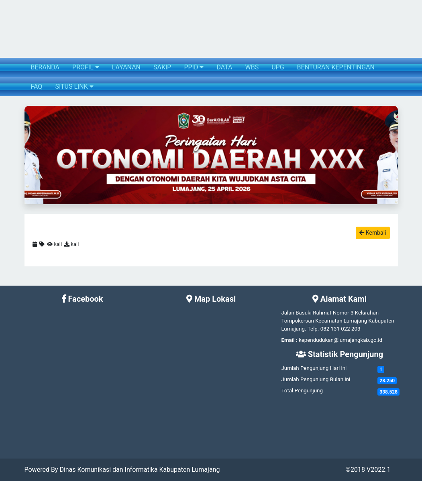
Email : (289, 340)
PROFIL (85, 67)
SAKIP (162, 67)
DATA (224, 67)
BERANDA (45, 67)
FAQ (37, 86)
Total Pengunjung (301, 391)
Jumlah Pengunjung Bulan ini (315, 379)
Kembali (372, 232)
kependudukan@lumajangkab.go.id (340, 340)
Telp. (313, 329)
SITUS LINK (74, 86)
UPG (277, 67)
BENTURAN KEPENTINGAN (336, 67)
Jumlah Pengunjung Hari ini (314, 368)
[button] (30, 155)
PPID (194, 67)
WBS (252, 67)
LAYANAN (126, 67)
